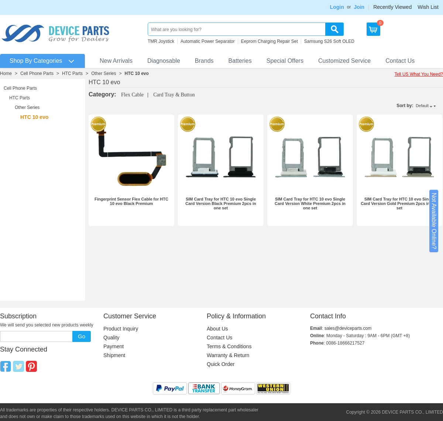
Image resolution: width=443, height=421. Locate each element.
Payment (113, 346)
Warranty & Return (228, 355)
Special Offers (285, 61)
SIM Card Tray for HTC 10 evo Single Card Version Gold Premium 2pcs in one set (399, 203)
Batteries (240, 61)
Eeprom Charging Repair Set (269, 41)
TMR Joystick (161, 41)
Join (359, 7)
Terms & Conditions (229, 346)
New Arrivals (116, 61)
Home (6, 73)
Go (81, 336)
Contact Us (400, 61)
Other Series (103, 73)
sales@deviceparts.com (348, 328)
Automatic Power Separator (208, 41)
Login (337, 7)
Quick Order (220, 364)
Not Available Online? (434, 221)
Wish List (428, 7)
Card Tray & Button (174, 94)
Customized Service (344, 61)
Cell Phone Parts (37, 73)
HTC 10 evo (137, 73)
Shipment (114, 355)
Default (422, 105)
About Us (217, 329)
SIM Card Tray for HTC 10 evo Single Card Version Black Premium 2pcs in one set (220, 203)
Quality (111, 337)
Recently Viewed (392, 7)
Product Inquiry (120, 329)
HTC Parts (72, 73)
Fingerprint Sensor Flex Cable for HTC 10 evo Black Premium (131, 201)
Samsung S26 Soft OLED (329, 41)
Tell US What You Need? (419, 74)
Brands (204, 61)
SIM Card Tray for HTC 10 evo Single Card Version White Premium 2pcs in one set (310, 203)
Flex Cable (132, 94)
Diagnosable (163, 61)
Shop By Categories (36, 61)
